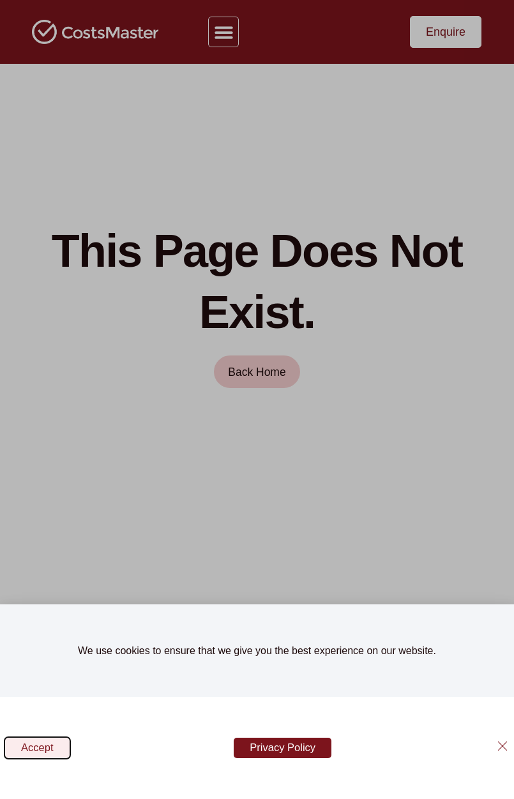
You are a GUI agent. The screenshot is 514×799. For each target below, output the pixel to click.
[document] (257, 399)
